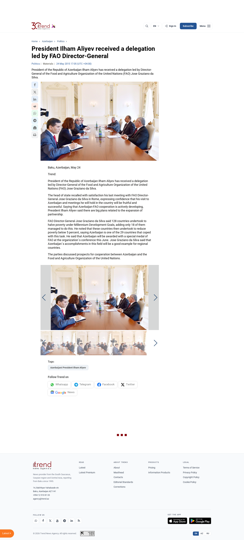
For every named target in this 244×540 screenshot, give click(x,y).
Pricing (151, 467)
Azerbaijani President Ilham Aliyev (68, 367)
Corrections (119, 487)
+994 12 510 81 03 (41, 495)
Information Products (159, 472)
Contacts (118, 477)
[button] (35, 85)
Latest (82, 467)
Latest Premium (87, 472)
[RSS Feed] (79, 521)
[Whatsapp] (36, 521)
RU (208, 533)
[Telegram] (65, 521)
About (117, 467)
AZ (202, 533)
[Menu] (205, 26)
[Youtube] (57, 521)
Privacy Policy (190, 472)
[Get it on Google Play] (200, 521)
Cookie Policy (189, 482)
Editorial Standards (123, 482)
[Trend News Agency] (42, 465)
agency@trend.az (41, 499)
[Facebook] (43, 521)
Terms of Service (191, 467)
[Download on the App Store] (177, 521)
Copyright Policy (191, 477)
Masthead (119, 472)
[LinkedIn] (72, 521)
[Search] (147, 26)
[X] (50, 521)
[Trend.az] (44, 26)
